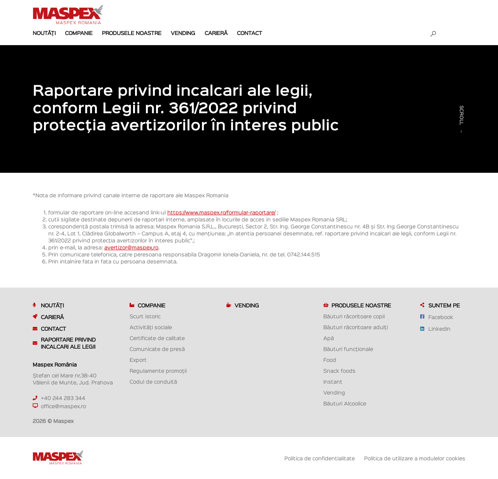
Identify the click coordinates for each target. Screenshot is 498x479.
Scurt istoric (145, 315)
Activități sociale (151, 326)
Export (138, 359)
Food (329, 359)
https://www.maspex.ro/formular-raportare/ (221, 212)
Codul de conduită (153, 381)
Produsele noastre (131, 32)
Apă (328, 337)
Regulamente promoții (158, 370)
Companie (79, 32)
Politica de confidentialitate (319, 457)
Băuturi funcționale (348, 348)
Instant (332, 381)
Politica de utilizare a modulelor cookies (414, 457)
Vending (183, 32)
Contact (249, 32)
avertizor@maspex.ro (131, 247)
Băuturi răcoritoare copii (354, 315)
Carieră (216, 32)
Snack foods (339, 370)
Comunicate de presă (157, 348)
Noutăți (44, 32)
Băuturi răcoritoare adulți (355, 326)
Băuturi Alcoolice (344, 403)
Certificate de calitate (157, 337)
